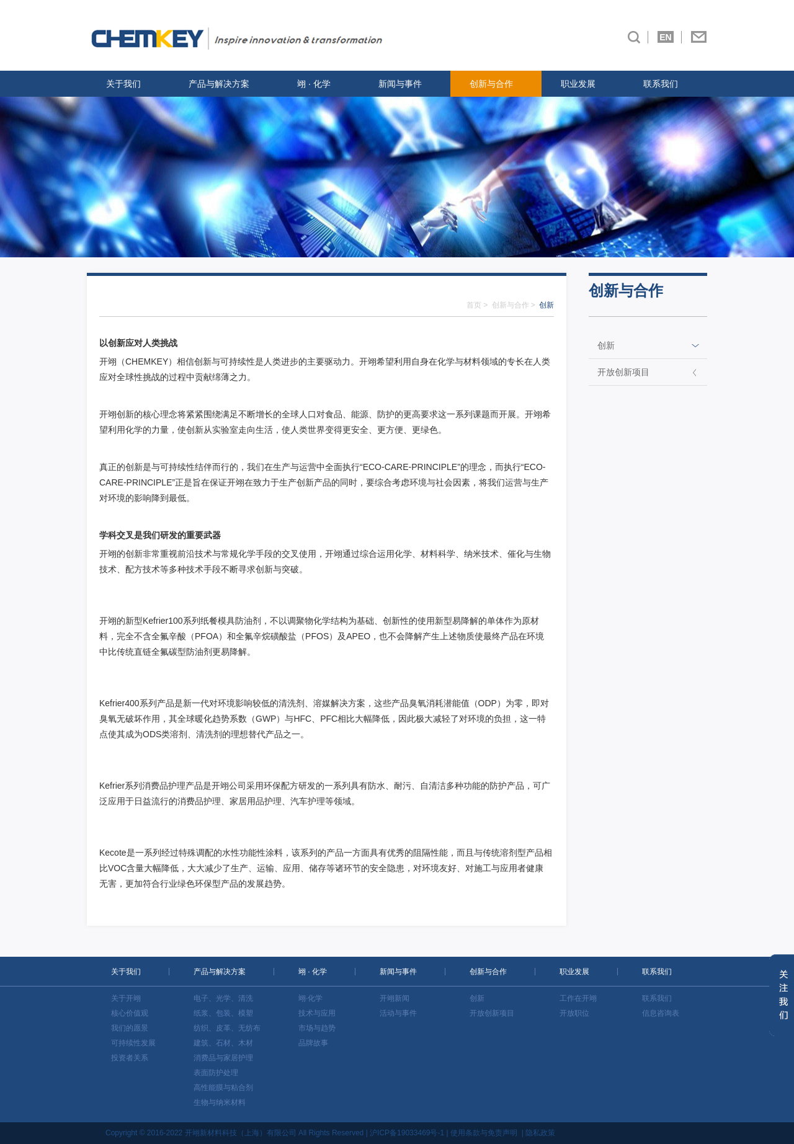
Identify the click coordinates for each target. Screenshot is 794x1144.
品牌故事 (313, 1043)
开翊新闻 (394, 998)
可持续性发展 (133, 1043)
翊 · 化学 (314, 84)
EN (665, 37)
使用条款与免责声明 (483, 1132)
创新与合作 (491, 84)
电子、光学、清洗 (223, 998)
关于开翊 (126, 998)
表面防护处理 (216, 1072)
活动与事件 (398, 1013)
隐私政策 (540, 1132)
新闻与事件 (400, 84)
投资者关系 (129, 1057)
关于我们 (123, 84)
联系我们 (660, 84)
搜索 (634, 37)
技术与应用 (317, 1013)
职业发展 (578, 84)
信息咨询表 (660, 1013)
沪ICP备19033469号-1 (407, 1132)
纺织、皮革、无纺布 (227, 1028)
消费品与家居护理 (223, 1057)
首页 (473, 305)
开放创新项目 (623, 372)
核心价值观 (129, 1013)
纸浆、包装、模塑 (223, 1013)
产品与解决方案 (219, 84)
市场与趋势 (317, 1028)
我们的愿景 (129, 1028)
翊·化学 (310, 998)
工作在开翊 (578, 998)
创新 (606, 345)
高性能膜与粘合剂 (223, 1087)
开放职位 (574, 1013)
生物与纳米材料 (220, 1102)
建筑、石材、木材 (223, 1043)
